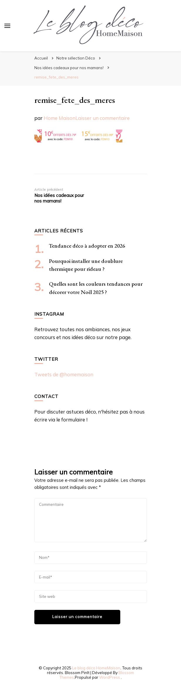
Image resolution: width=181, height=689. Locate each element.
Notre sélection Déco (75, 58)
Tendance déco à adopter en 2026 (87, 245)
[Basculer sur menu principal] (7, 26)
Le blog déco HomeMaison (96, 668)
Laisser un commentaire (102, 118)
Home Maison (59, 118)
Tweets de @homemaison (63, 374)
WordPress (109, 677)
